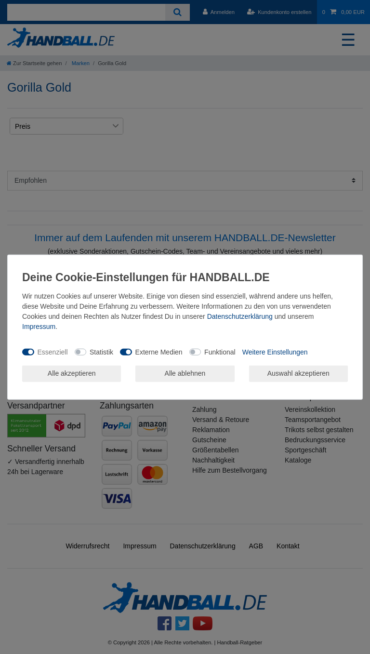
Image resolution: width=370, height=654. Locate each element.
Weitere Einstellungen (275, 351)
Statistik (101, 351)
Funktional (220, 351)
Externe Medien (159, 351)
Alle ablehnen (185, 373)
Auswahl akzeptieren (298, 373)
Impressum (38, 326)
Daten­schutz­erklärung (240, 316)
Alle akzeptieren (72, 373)
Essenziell (53, 351)
